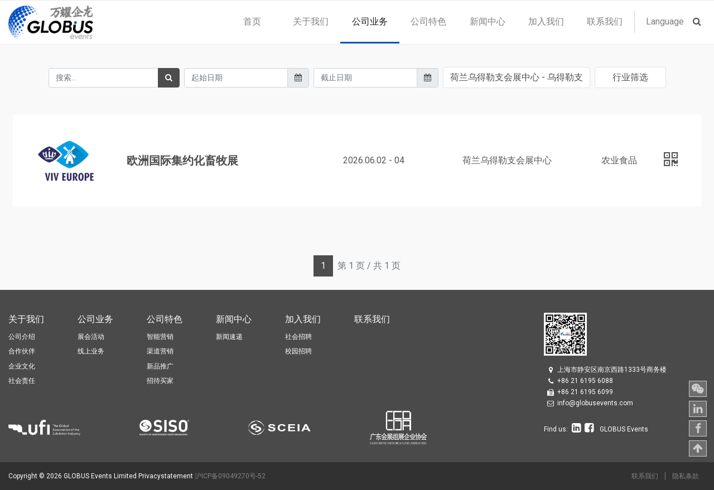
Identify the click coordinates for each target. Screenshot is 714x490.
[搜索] (169, 78)
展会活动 (91, 337)
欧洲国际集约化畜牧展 (182, 160)
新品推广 (160, 366)
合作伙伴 (21, 351)
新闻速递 (229, 337)
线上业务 (91, 351)
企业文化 (21, 366)
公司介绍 (21, 337)
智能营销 (160, 337)
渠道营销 (160, 351)
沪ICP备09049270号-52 (230, 476)
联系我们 (644, 476)
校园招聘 (298, 351)
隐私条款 (685, 476)
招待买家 (160, 381)
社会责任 (21, 381)
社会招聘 (298, 337)
